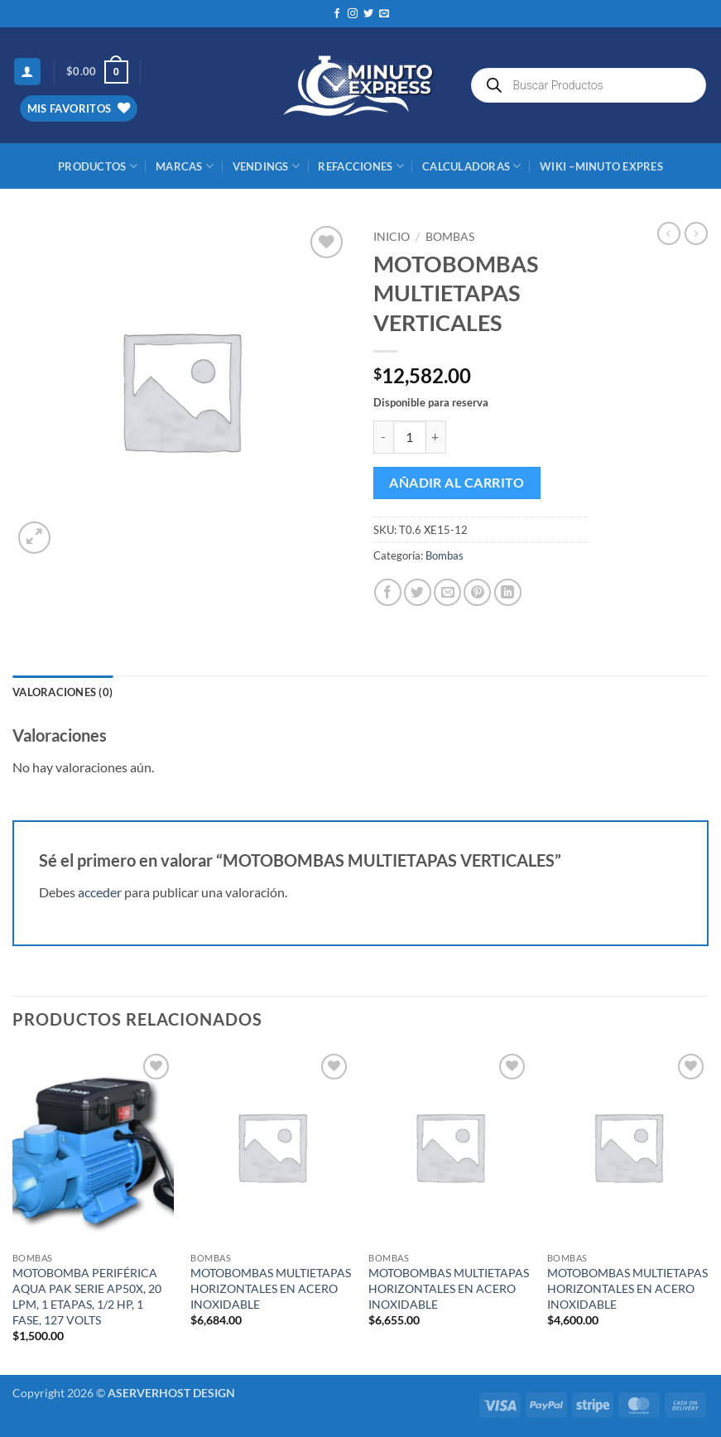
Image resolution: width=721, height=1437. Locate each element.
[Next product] (668, 233)
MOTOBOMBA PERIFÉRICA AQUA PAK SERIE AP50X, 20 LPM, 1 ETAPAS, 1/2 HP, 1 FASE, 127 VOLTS (86, 1296)
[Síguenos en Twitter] (368, 14)
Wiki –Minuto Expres (601, 166)
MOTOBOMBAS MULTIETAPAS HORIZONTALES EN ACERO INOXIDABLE (270, 1288)
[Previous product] (696, 233)
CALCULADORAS (472, 166)
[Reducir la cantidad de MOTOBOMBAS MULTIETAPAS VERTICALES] (383, 437)
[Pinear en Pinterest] (477, 592)
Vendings (266, 166)
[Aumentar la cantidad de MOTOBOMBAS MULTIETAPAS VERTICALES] (436, 437)
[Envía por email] (447, 592)
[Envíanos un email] (384, 14)
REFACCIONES (360, 166)
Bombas (449, 236)
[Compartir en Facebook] (387, 592)
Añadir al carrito (456, 482)
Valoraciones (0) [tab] (62, 692)
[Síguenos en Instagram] (353, 14)
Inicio (391, 236)
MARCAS (185, 166)
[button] (27, 71)
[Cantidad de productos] (409, 437)
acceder (100, 892)
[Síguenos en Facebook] (337, 14)
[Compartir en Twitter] (417, 592)
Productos (97, 166)
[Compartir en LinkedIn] (508, 592)
